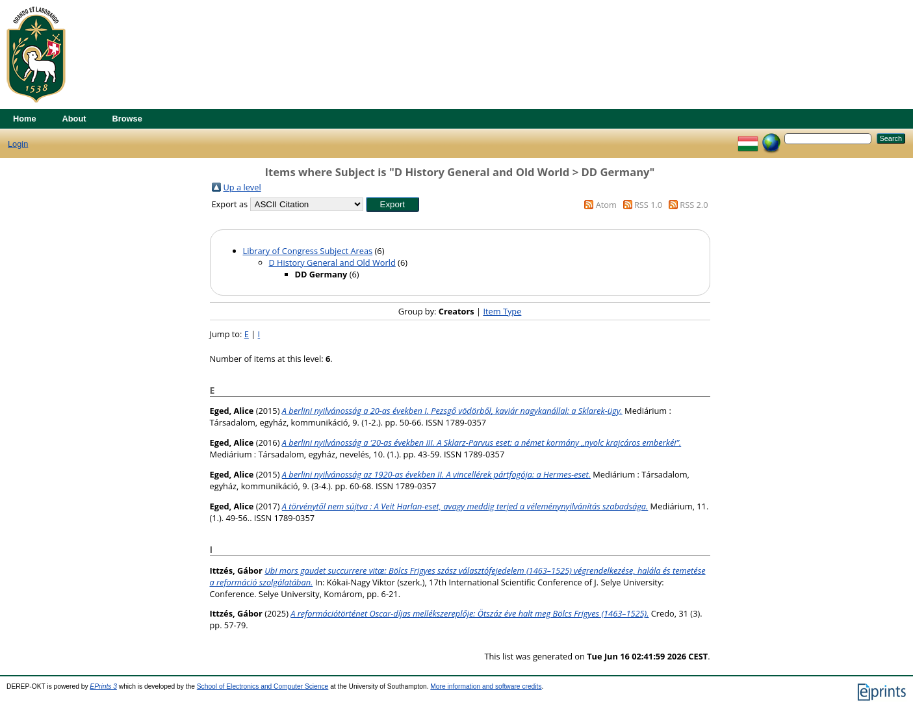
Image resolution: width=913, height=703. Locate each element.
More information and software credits (485, 686)
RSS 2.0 (694, 205)
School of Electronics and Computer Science (263, 686)
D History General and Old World (332, 262)
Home (24, 118)
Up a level (242, 187)
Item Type (502, 311)
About (74, 118)
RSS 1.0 (648, 205)
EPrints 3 (103, 686)
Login (18, 144)
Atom (606, 205)
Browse (127, 118)
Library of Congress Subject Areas (308, 251)
